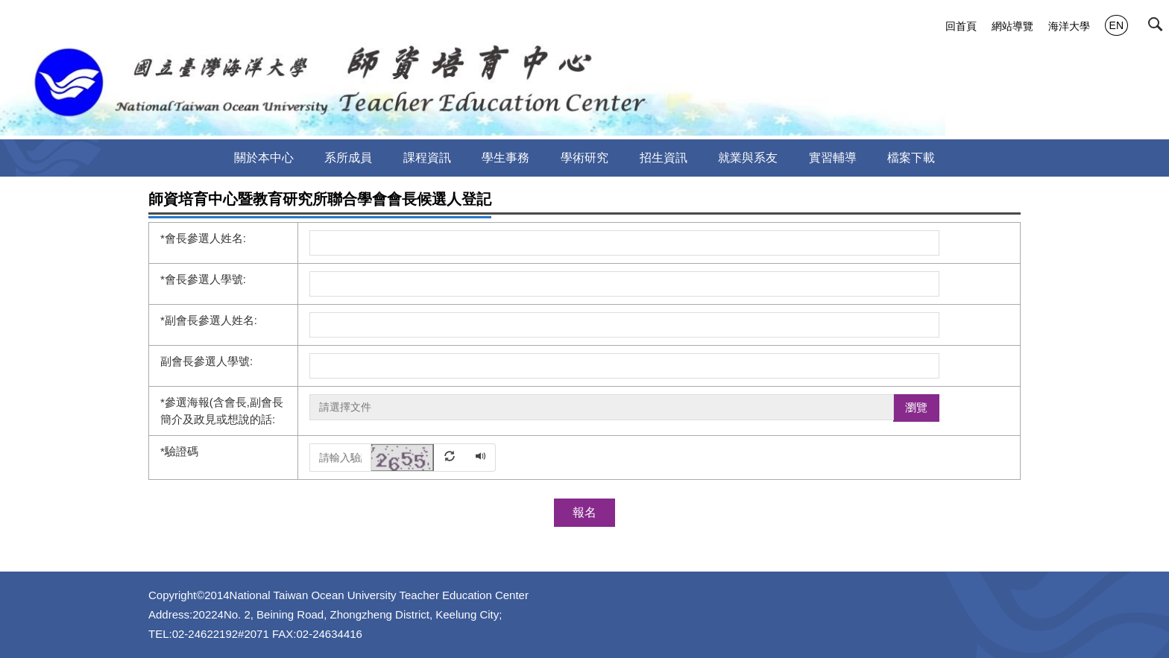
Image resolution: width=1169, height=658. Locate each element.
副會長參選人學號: (206, 361)
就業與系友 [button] (748, 157)
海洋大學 (1069, 26)
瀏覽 (916, 407)
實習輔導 (833, 157)
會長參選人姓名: (203, 238)
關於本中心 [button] (264, 157)
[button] (1158, 27)
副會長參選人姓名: (208, 320)
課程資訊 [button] (427, 157)
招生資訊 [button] (663, 157)
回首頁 (961, 26)
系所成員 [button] (348, 157)
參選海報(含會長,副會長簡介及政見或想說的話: (221, 411)
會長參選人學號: (203, 279)
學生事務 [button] (505, 157)
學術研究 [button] (584, 157)
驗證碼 (179, 451)
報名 (584, 512)
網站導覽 (1012, 26)
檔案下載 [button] (911, 157)
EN (1116, 25)
